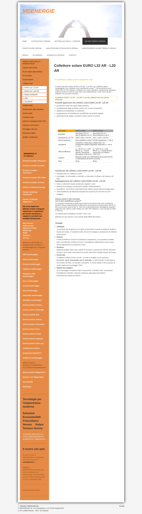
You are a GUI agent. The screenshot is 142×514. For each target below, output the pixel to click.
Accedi (121, 506)
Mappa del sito (33, 506)
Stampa (22, 506)
